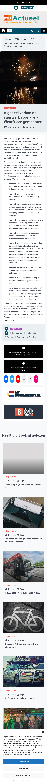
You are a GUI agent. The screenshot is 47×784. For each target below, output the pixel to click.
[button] (43, 732)
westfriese (33, 337)
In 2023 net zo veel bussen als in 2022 (22, 593)
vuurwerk (21, 337)
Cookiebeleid (17, 781)
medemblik (31, 333)
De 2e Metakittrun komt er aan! (19, 698)
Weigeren (23, 768)
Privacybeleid (28, 781)
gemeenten (17, 333)
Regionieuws (9, 108)
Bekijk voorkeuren (24, 775)
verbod (9, 337)
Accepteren (23, 762)
